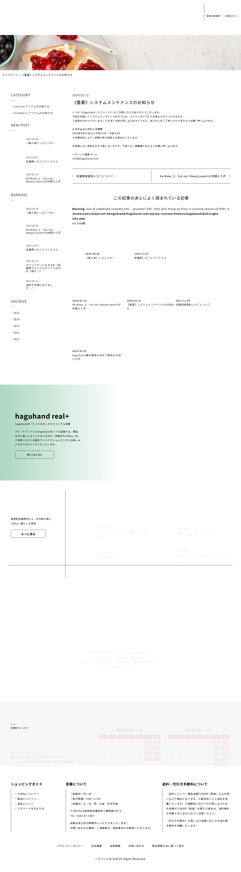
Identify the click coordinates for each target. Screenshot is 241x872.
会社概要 (96, 846)
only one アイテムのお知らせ (31, 106)
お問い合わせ (136, 846)
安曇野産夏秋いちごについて (94, 176)
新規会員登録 (213, 16)
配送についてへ (27, 798)
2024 (16, 319)
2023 (16, 326)
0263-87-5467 (85, 815)
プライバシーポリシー (70, 846)
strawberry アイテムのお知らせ (33, 113)
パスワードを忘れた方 (31, 808)
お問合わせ (230, 16)
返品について (26, 803)
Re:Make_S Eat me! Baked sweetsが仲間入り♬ (193, 176)
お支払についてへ (28, 793)
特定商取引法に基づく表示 (168, 846)
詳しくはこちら (34, 454)
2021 (16, 339)
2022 (16, 332)
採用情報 (115, 846)
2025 (16, 312)
